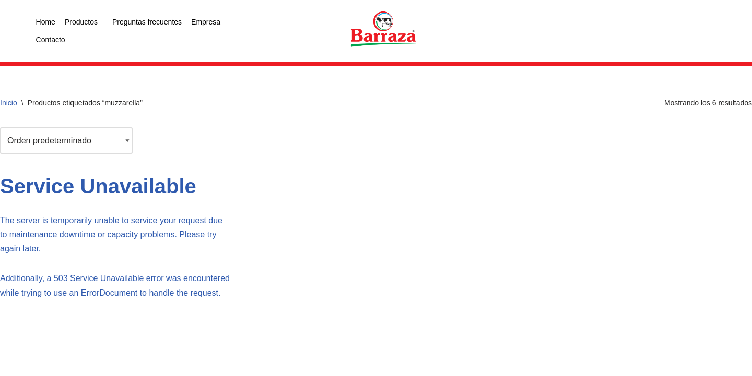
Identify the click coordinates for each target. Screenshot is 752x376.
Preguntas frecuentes (147, 22)
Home (45, 22)
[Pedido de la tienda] (66, 140)
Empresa (205, 22)
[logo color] (383, 29)
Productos (81, 22)
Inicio (8, 103)
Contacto (50, 39)
